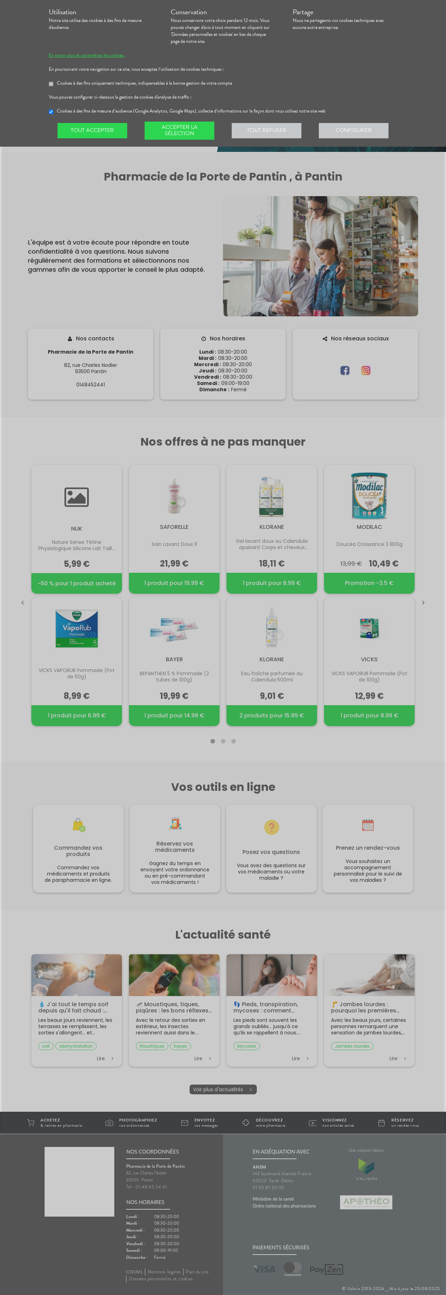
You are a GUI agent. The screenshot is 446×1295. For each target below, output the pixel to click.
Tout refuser (266, 130)
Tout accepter (92, 130)
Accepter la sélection (180, 130)
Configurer (354, 130)
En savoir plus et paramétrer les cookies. (86, 55)
